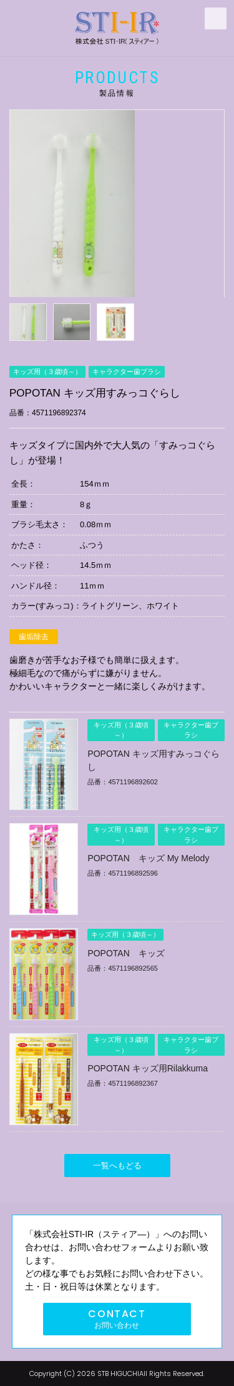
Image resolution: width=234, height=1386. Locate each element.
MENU (216, 18)
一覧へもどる (117, 1165)
